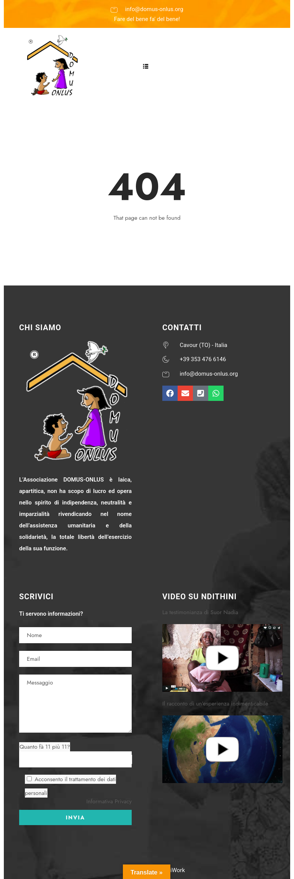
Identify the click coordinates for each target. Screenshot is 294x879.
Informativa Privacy (109, 801)
